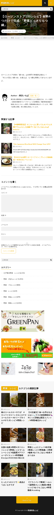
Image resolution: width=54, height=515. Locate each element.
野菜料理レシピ (33, 510)
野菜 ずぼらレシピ (11, 279)
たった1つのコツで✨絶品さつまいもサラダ (13, 483)
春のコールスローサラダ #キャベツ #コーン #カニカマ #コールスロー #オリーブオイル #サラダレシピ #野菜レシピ (13, 417)
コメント (4, 192)
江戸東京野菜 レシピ (11, 273)
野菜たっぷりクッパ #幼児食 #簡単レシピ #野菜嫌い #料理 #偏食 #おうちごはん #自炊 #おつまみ (40, 451)
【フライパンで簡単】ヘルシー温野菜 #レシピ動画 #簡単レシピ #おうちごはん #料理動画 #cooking (40, 486)
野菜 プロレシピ (10, 285)
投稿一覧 (33, 96)
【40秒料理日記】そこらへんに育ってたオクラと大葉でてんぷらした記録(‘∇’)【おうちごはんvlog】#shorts (32, 126)
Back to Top (27, 500)
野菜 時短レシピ (10, 297)
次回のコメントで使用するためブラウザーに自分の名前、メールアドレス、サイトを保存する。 (26, 245)
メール (4, 225)
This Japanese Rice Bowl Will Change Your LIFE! (32, 144)
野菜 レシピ (19, 31)
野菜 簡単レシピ (10, 303)
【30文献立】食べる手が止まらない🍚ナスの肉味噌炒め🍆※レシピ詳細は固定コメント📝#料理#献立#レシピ (40, 416)
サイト (3, 234)
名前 (3, 215)
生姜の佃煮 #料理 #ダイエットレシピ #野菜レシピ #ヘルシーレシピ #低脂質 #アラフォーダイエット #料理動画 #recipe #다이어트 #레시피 (13, 452)
